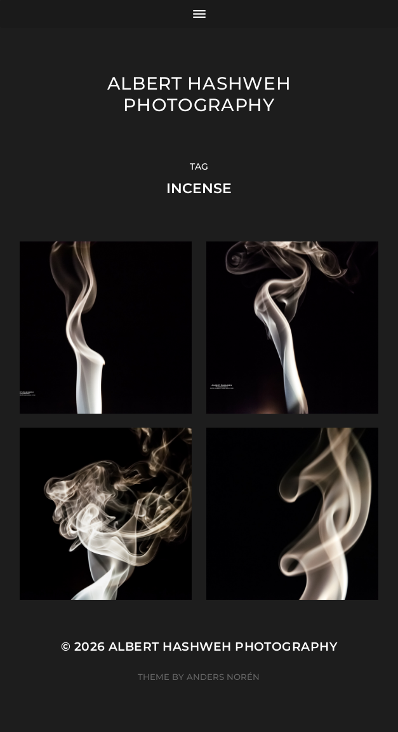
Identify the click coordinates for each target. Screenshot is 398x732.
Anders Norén (223, 677)
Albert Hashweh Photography (199, 94)
